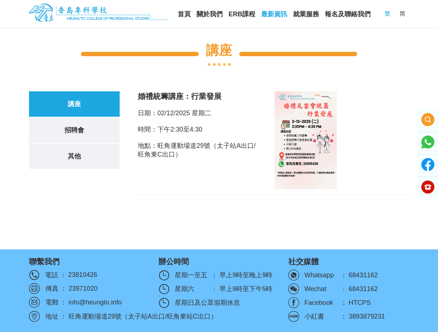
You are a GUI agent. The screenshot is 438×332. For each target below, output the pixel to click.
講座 (74, 104)
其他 (74, 156)
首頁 (184, 14)
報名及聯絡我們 (348, 14)
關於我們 (210, 14)
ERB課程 (241, 14)
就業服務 (306, 14)
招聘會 (74, 130)
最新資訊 (274, 14)
